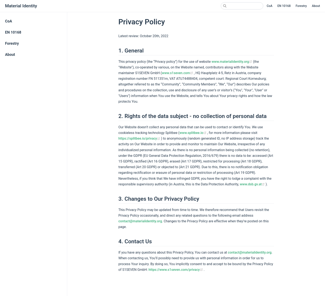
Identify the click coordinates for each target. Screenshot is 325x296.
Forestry (301, 6)
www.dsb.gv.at (253, 184)
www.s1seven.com (178, 73)
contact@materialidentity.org (140, 221)
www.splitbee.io (193, 133)
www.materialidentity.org (232, 62)
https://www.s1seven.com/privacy (176, 270)
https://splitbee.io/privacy (139, 138)
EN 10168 (284, 6)
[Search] (242, 5)
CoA (269, 6)
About (316, 6)
